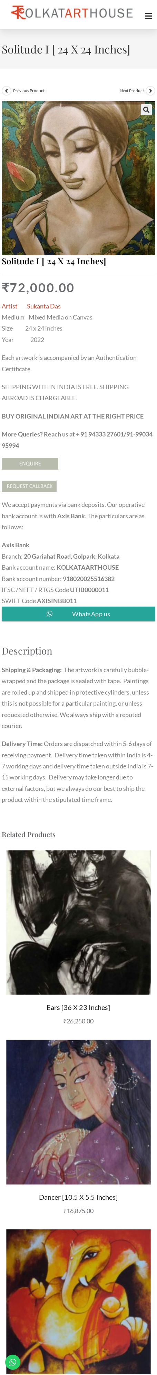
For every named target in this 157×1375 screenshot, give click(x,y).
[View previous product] (6, 91)
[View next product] (150, 91)
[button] (146, 109)
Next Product (132, 90)
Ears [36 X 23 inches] (78, 966)
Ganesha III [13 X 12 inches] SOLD (78, 1263)
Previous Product (29, 90)
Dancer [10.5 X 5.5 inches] (78, 1114)
